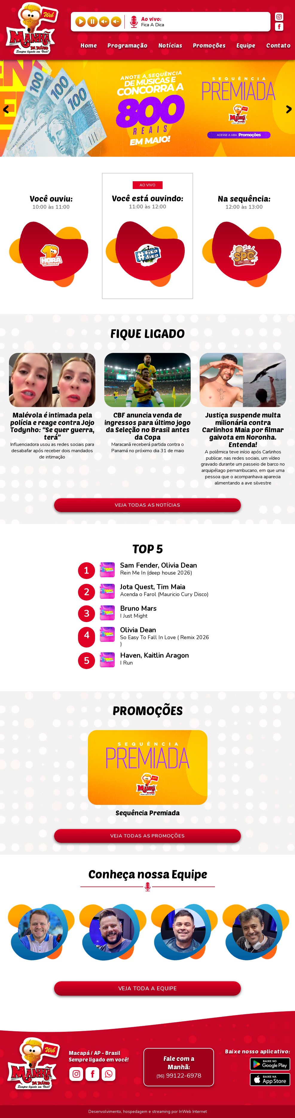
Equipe (246, 45)
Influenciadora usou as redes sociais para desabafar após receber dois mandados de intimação (52, 432)
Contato (278, 45)
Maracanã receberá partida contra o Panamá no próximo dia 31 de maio (147, 429)
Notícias (170, 45)
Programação (127, 45)
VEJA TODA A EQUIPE (147, 988)
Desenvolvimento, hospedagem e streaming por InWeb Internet (147, 1111)
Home (88, 45)
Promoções (209, 45)
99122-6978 (178, 1067)
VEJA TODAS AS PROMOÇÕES (147, 836)
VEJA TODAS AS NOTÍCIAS (147, 505)
